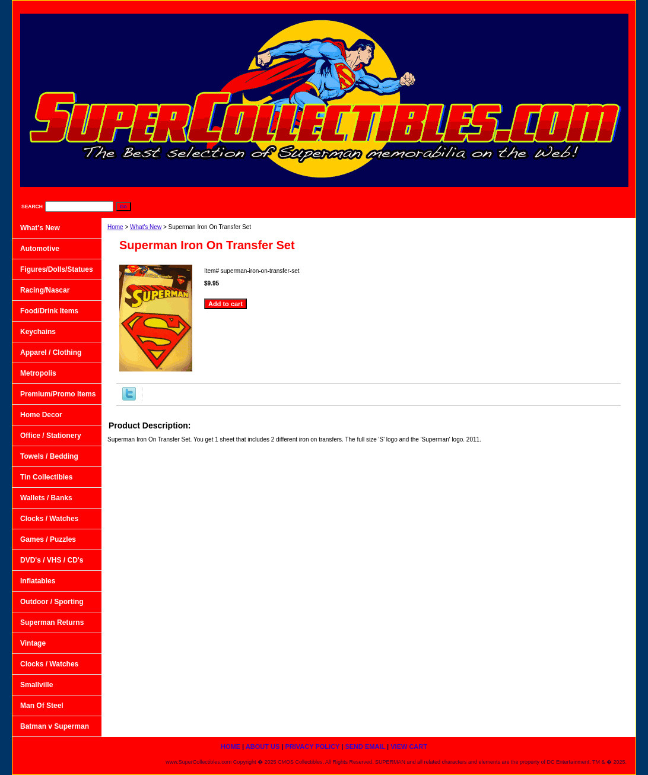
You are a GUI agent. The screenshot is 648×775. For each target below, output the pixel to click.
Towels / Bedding (49, 456)
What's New (145, 227)
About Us (424, 6)
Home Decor (41, 415)
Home (115, 227)
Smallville (36, 685)
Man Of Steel (41, 705)
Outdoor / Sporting (52, 602)
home (377, 6)
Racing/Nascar (44, 290)
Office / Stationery (50, 435)
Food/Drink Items (49, 311)
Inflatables (37, 581)
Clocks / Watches (49, 518)
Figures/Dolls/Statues (56, 269)
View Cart (605, 6)
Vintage (33, 643)
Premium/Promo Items (58, 394)
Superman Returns (52, 622)
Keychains (38, 332)
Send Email (549, 6)
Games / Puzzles (48, 539)
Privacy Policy (485, 6)
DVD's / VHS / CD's (51, 560)
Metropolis (38, 373)
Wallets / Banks (46, 498)
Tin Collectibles (46, 477)
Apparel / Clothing (50, 352)
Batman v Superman (54, 726)
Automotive (39, 248)
